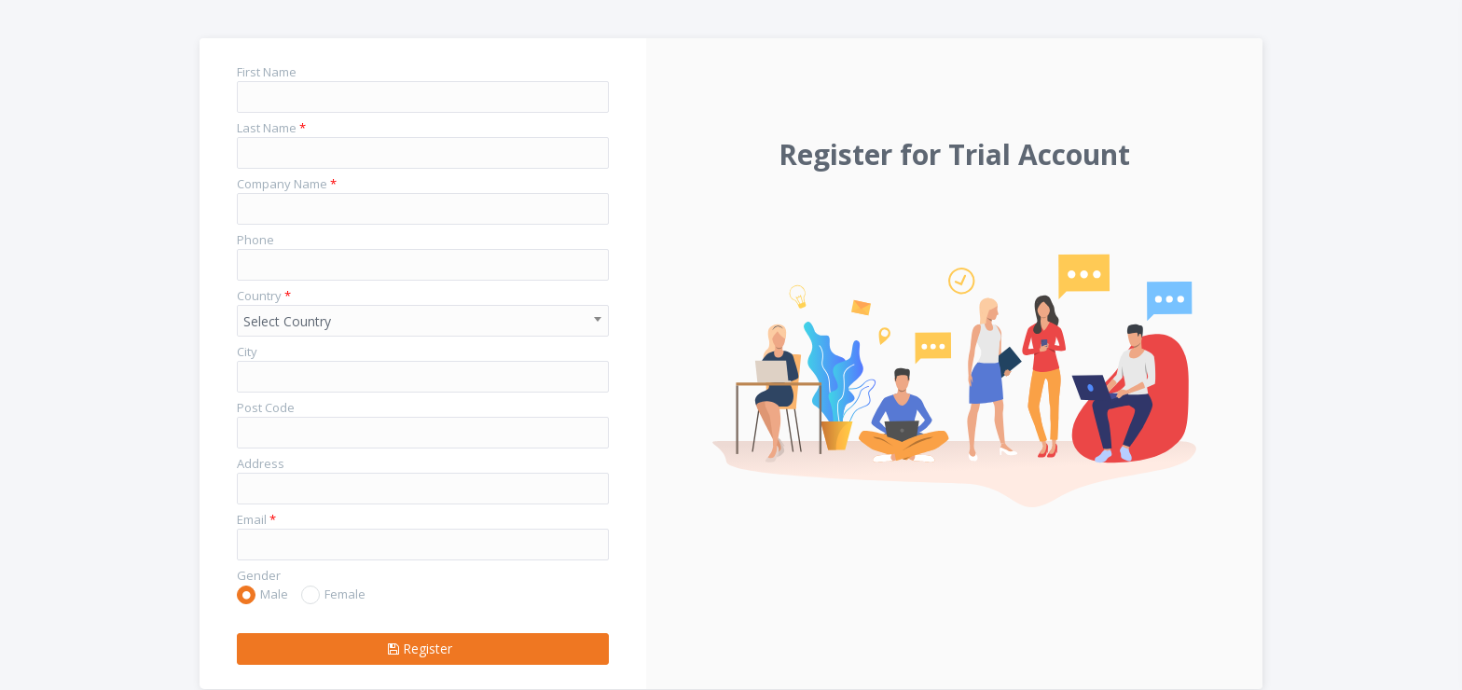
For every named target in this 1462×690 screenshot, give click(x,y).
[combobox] (423, 321)
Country (264, 295)
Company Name (287, 183)
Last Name (271, 127)
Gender (259, 575)
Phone (255, 239)
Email (256, 519)
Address (260, 463)
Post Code (266, 407)
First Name (267, 71)
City (247, 351)
